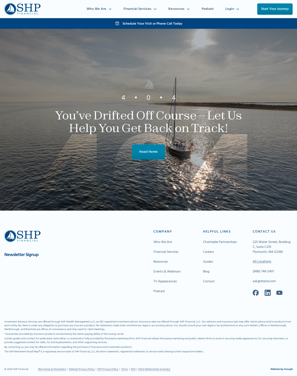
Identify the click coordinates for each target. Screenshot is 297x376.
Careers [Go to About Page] (208, 252)
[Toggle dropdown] (109, 9)
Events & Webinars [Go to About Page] (167, 271)
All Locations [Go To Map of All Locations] (262, 261)
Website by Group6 (281, 369)
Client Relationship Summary (154, 369)
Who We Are (96, 9)
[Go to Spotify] (279, 293)
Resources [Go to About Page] (160, 261)
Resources (176, 9)
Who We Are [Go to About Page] (162, 242)
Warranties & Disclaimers (52, 369)
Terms (124, 369)
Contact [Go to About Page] (209, 281)
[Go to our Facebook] (256, 293)
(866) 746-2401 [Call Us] (263, 271)
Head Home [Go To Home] (148, 152)
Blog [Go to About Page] (206, 271)
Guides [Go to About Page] (208, 261)
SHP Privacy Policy (107, 369)
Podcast (207, 9)
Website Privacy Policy (82, 369)
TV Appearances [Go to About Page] (165, 281)
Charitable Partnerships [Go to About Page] (220, 242)
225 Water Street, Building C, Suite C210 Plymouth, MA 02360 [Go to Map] (272, 247)
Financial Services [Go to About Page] (165, 252)
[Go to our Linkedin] (268, 293)
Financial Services (137, 9)
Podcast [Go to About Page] (159, 291)
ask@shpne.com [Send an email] (264, 281)
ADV (133, 369)
